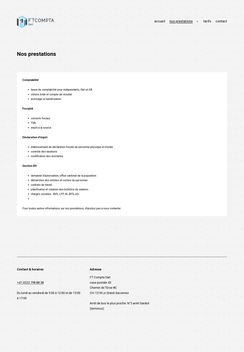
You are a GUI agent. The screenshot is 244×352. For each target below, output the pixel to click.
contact (221, 21)
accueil (159, 21)
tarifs (207, 21)
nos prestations (181, 21)
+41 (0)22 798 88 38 (30, 282)
